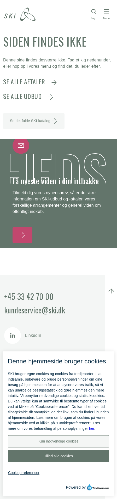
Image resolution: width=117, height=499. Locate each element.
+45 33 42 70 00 (29, 296)
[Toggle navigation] (106, 14)
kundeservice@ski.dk (34, 310)
